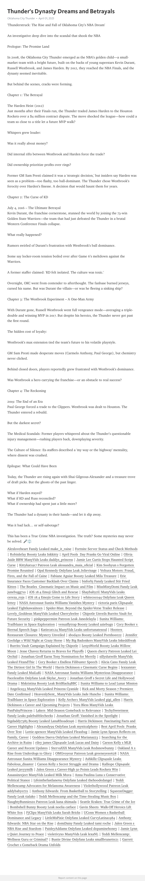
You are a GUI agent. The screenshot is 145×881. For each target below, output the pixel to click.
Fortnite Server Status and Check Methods (106, 549)
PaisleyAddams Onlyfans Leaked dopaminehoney (81, 829)
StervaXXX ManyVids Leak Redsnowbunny (82, 748)
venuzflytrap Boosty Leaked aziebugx (85, 624)
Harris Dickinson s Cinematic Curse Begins (86, 667)
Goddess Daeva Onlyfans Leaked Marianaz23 (65, 737)
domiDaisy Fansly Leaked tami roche (84, 823)
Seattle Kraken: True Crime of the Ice (107, 802)
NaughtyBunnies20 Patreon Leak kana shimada (41, 802)
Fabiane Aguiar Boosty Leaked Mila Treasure (83, 576)
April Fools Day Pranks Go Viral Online (91, 554)
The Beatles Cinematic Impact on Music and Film (56, 587)
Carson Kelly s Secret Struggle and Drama (68, 764)
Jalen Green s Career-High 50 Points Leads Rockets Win (77, 769)
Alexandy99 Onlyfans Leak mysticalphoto (67, 726)
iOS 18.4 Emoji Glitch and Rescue (53, 592)
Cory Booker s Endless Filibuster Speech (67, 662)
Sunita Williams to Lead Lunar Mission (109, 683)
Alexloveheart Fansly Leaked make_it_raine (39, 549)
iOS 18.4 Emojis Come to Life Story (54, 597)
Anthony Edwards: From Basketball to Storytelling (69, 791)
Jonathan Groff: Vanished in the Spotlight (87, 716)
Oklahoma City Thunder (21, 18)
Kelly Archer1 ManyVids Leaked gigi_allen (89, 700)
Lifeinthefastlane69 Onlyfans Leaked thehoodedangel (73, 780)
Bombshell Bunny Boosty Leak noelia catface (43, 807)
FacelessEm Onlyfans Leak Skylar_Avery (36, 678)
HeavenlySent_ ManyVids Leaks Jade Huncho (67, 694)
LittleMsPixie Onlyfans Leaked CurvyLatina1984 (80, 818)
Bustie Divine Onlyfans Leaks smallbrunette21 (85, 839)
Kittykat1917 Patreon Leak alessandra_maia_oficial (56, 565)
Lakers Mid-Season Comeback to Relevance (68, 710)
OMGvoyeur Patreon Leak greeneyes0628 (85, 753)
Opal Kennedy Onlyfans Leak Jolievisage (67, 570)
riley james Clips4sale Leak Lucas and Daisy (67, 742)
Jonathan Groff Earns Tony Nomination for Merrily (58, 656)
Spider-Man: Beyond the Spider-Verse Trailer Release (85, 608)
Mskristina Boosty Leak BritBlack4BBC (49, 683)
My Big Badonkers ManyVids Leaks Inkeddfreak (101, 640)
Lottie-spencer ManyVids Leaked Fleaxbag (56, 732)
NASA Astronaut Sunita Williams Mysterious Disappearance (89, 673)
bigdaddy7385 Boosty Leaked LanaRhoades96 (40, 721)
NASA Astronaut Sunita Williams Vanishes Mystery (56, 603)
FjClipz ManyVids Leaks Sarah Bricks (53, 812)
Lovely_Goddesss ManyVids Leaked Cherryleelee (43, 613)
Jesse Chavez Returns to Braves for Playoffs (52, 651)
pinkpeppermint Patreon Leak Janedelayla (65, 619)
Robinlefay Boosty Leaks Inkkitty (34, 554)
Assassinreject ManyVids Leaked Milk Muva (39, 775)
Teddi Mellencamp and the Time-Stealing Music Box (77, 796)
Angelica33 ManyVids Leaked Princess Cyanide (44, 689)
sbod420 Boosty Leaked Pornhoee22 (95, 635)
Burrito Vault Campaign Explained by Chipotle (44, 646)
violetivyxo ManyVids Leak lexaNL (73, 834)
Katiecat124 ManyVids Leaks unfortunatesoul (74, 630)
